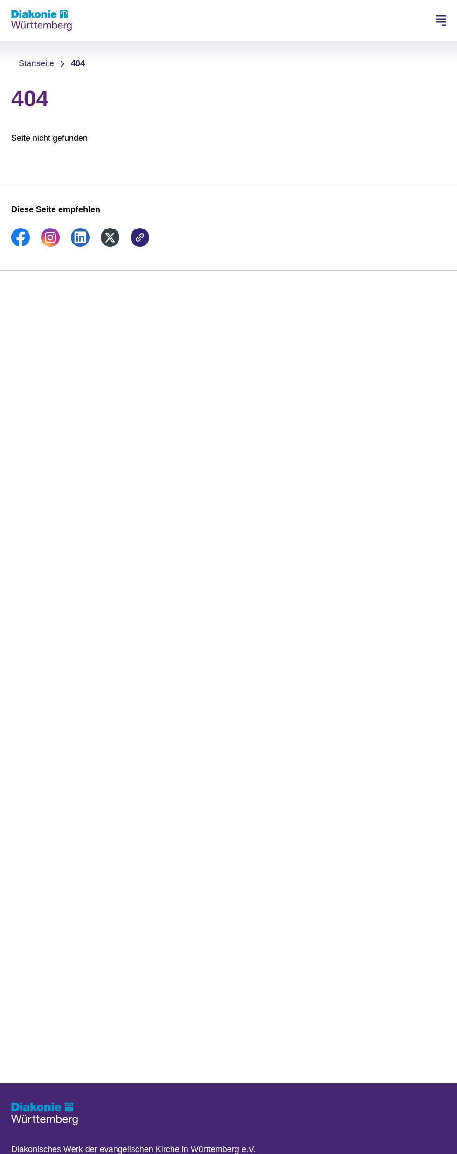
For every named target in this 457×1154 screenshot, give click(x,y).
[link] (20, 244)
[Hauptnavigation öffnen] (441, 20)
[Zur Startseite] (41, 20)
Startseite (36, 63)
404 (78, 63)
